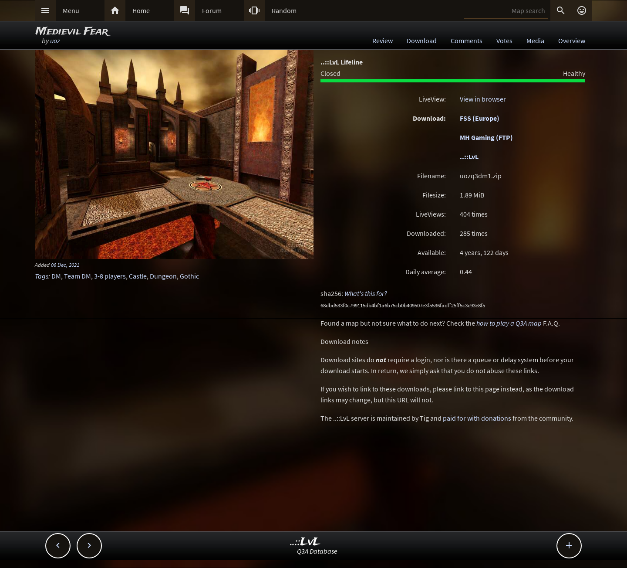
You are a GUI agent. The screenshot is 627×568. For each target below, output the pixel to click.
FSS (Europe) (479, 118)
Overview (571, 40)
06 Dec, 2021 (65, 264)
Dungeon (163, 276)
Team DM (77, 276)
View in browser (483, 99)
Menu (71, 10)
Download (422, 40)
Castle (138, 276)
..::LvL (469, 156)
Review (382, 40)
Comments (466, 40)
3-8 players (110, 276)
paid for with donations (477, 418)
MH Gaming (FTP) (486, 137)
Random (284, 10)
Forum (212, 10)
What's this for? (365, 293)
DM (56, 276)
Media (535, 40)
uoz (55, 40)
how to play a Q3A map (509, 323)
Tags (41, 276)
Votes (504, 40)
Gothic (189, 276)
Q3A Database (317, 551)
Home (141, 10)
